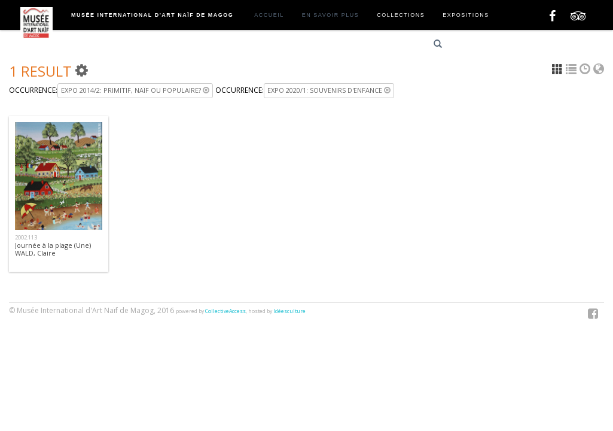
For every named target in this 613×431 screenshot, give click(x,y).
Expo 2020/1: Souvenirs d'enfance (329, 90)
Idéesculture (289, 311)
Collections (401, 15)
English (519, 46)
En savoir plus (330, 15)
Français (477, 46)
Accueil (269, 15)
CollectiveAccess (225, 311)
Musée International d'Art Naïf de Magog (152, 15)
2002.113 (26, 237)
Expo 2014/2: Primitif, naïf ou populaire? (135, 90)
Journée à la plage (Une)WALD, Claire (53, 249)
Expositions (466, 15)
